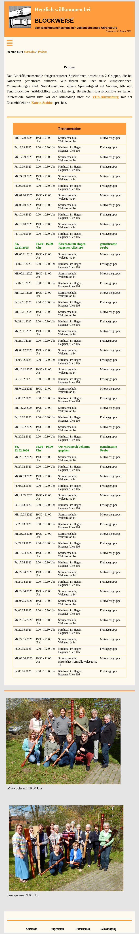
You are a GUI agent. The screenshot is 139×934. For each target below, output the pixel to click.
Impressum (57, 928)
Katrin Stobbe (42, 103)
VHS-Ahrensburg (105, 97)
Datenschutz (82, 928)
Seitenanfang (109, 928)
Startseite (29, 51)
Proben (42, 51)
